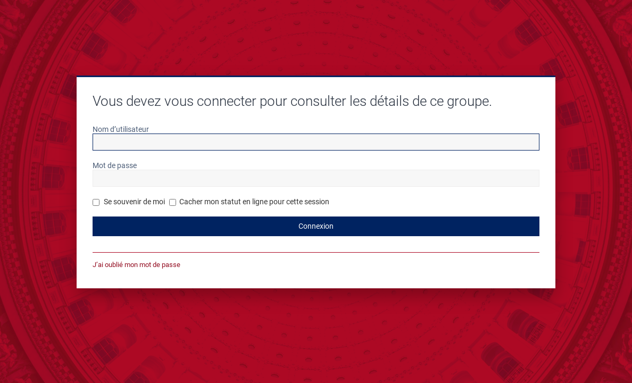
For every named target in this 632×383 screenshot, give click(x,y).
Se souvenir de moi (129, 201)
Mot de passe (115, 165)
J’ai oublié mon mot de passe (136, 265)
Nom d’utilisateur (121, 129)
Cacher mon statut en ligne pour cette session (249, 201)
